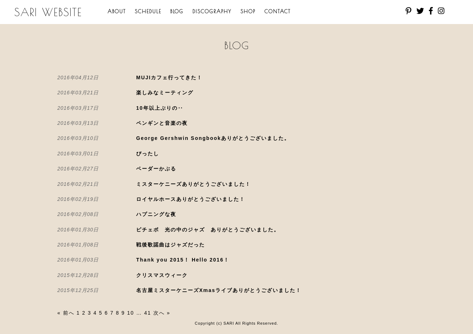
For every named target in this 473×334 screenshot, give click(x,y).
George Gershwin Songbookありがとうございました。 (213, 138)
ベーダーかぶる (156, 168)
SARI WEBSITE (48, 12)
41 (147, 313)
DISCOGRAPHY (211, 11)
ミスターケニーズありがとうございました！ (193, 184)
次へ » (162, 313)
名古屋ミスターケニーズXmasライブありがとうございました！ (218, 290)
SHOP (247, 11)
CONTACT (277, 11)
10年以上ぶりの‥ (159, 108)
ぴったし (147, 153)
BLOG (176, 11)
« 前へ (66, 313)
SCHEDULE (148, 11)
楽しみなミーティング (165, 92)
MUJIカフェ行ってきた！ (169, 77)
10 (130, 313)
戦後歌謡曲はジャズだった (170, 245)
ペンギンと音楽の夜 (162, 123)
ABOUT (117, 11)
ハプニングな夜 (156, 214)
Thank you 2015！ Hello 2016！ (182, 260)
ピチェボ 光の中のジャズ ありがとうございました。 (208, 229)
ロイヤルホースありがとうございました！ (190, 199)
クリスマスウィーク (162, 275)
